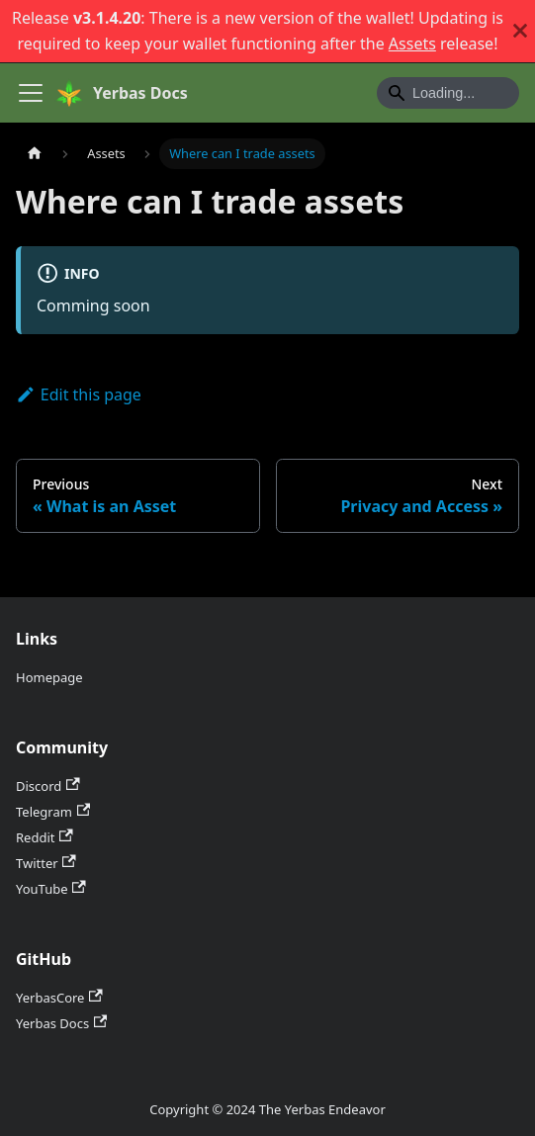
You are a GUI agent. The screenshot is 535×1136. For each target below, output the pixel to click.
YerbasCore (59, 997)
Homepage (49, 677)
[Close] (520, 31)
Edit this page (78, 394)
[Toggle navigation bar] (30, 93)
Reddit (44, 837)
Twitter (46, 863)
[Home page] (34, 153)
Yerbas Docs (61, 1023)
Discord (48, 786)
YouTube (51, 889)
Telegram (53, 812)
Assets (412, 43)
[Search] (448, 93)
